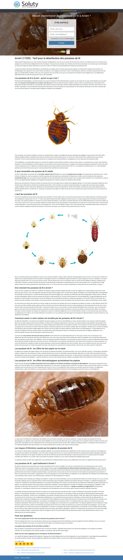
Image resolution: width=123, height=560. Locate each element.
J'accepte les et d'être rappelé (62, 38)
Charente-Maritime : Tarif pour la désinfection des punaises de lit (33, 547)
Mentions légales (25, 557)
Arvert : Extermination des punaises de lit (28, 550)
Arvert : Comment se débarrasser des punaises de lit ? (79, 553)
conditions (61, 38)
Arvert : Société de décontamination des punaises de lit (79, 550)
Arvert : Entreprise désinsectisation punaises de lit (31, 553)
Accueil (17, 557)
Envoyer (61, 43)
